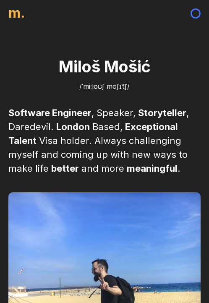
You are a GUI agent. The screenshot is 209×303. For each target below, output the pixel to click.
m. (16, 13)
